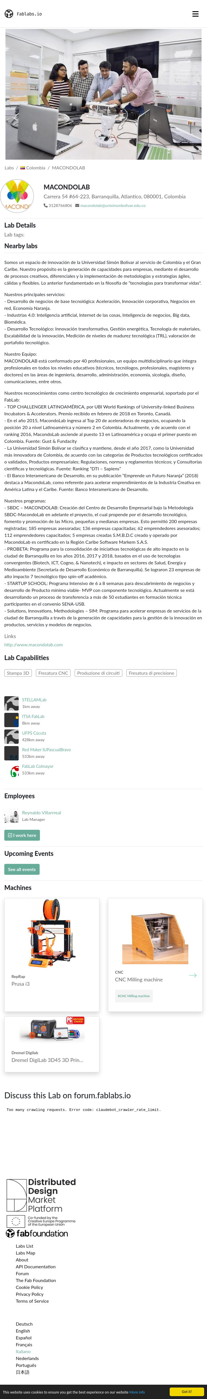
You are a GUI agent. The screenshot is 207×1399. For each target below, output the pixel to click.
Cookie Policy (29, 1287)
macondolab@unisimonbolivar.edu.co (113, 205)
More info (137, 1392)
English (23, 1330)
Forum (22, 1273)
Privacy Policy (30, 1294)
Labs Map (25, 1252)
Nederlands (27, 1358)
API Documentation (36, 1266)
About (22, 1259)
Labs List (24, 1246)
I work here (22, 835)
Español (24, 1337)
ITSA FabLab (33, 716)
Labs (9, 167)
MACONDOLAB (68, 167)
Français (24, 1344)
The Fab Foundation (36, 1280)
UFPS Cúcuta (34, 733)
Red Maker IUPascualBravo (46, 749)
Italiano (23, 1351)
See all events (22, 869)
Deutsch (24, 1323)
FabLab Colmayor (37, 766)
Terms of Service (32, 1301)
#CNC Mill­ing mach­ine (134, 996)
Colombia (32, 167)
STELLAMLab (34, 699)
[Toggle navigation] (195, 13)
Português (26, 1365)
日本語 (23, 1372)
